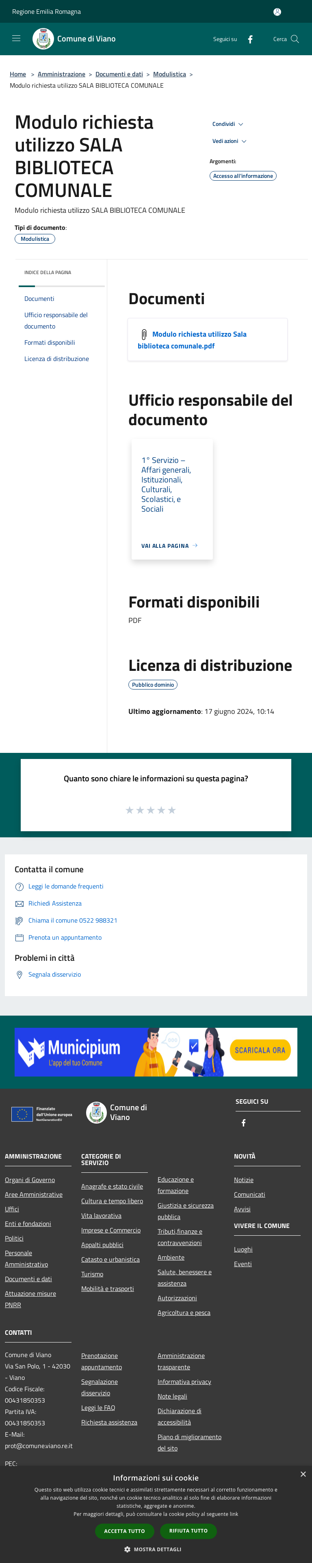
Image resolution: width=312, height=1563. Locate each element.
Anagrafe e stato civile (112, 1186)
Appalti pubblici (102, 1245)
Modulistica (169, 74)
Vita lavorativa (101, 1215)
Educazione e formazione (176, 1184)
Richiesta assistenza (109, 1422)
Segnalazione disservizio (99, 1387)
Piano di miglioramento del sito (189, 1442)
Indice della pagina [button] (47, 272)
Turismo (92, 1274)
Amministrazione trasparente (181, 1361)
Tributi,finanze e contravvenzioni (180, 1236)
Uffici (12, 1209)
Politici (14, 1238)
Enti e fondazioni (28, 1223)
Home (18, 74)
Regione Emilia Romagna (46, 11)
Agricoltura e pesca (184, 1312)
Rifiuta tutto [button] (188, 1530)
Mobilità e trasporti (107, 1288)
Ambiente (171, 1257)
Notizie (244, 1180)
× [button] (303, 1475)
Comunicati (249, 1194)
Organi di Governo (30, 1180)
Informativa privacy (184, 1381)
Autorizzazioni (177, 1298)
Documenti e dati (119, 74)
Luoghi (243, 1249)
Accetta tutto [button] (124, 1531)
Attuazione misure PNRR (30, 1299)
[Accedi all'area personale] (277, 12)
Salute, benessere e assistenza (185, 1277)
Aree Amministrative (34, 1194)
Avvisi (242, 1209)
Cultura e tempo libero (112, 1201)
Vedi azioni (230, 141)
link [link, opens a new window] (234, 1514)
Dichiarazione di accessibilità (180, 1416)
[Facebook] (247, 38)
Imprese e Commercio (111, 1230)
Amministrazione (61, 74)
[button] (156, 1549)
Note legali (172, 1396)
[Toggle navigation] (16, 38)
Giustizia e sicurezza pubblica (186, 1210)
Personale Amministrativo (26, 1258)
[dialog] (156, 1514)
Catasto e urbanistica (110, 1259)
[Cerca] (295, 39)
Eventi (243, 1264)
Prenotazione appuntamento (101, 1361)
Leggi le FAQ (98, 1407)
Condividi (229, 124)
